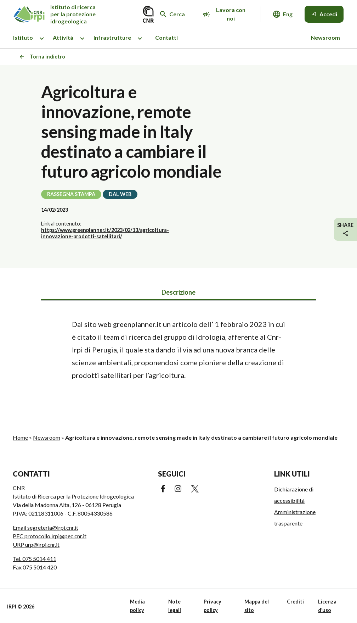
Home (20, 437)
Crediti (295, 602)
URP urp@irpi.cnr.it (36, 544)
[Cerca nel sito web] (172, 14)
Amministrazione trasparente (295, 517)
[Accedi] (324, 14)
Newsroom (325, 37)
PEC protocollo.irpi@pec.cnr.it (49, 536)
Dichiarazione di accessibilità (293, 495)
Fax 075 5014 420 (35, 567)
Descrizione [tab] (179, 292)
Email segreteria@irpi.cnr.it (45, 527)
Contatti (166, 37)
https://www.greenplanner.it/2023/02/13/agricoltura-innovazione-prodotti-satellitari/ (105, 233)
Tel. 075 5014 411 (34, 558)
